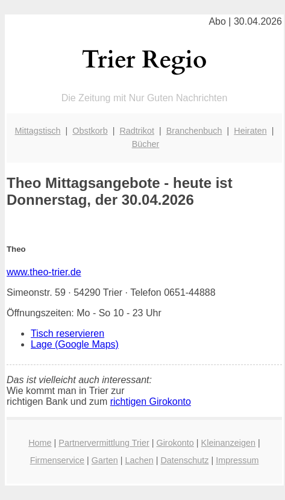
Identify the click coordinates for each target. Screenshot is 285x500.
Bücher (146, 144)
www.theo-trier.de (44, 272)
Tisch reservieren (67, 333)
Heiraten (250, 131)
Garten (105, 460)
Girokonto (174, 443)
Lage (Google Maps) (75, 344)
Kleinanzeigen (228, 443)
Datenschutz (184, 460)
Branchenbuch (194, 131)
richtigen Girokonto (150, 401)
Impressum (237, 460)
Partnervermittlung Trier (103, 443)
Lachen (139, 460)
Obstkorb (89, 131)
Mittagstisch (38, 131)
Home (39, 443)
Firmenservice (57, 460)
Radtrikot (136, 131)
